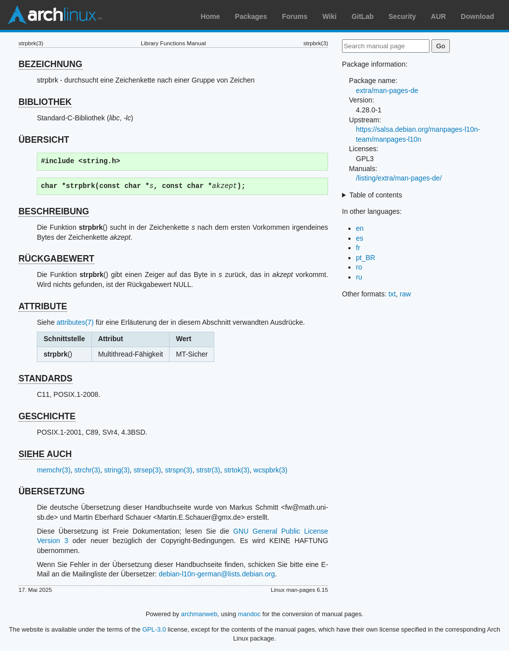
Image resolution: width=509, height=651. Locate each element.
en (360, 228)
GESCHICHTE (47, 416)
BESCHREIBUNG (53, 211)
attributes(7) (75, 322)
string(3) (116, 470)
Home (210, 16)
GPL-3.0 (154, 629)
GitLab (362, 16)
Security (402, 16)
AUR (438, 16)
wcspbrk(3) (270, 470)
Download (477, 16)
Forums (294, 16)
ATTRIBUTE (42, 306)
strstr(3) (208, 470)
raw (405, 294)
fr (358, 248)
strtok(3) (237, 470)
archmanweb (199, 614)
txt (392, 294)
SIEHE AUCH (45, 454)
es (359, 238)
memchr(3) (54, 470)
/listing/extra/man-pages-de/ (399, 178)
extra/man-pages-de (387, 90)
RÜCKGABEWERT (56, 259)
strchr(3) (87, 470)
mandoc (249, 614)
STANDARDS (45, 378)
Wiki (330, 16)
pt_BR (365, 258)
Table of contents (375, 195)
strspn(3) (178, 470)
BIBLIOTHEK (45, 102)
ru (359, 277)
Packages (251, 16)
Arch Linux (54, 15)
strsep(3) (147, 470)
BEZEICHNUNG (50, 64)
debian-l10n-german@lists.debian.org (217, 574)
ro (359, 267)
